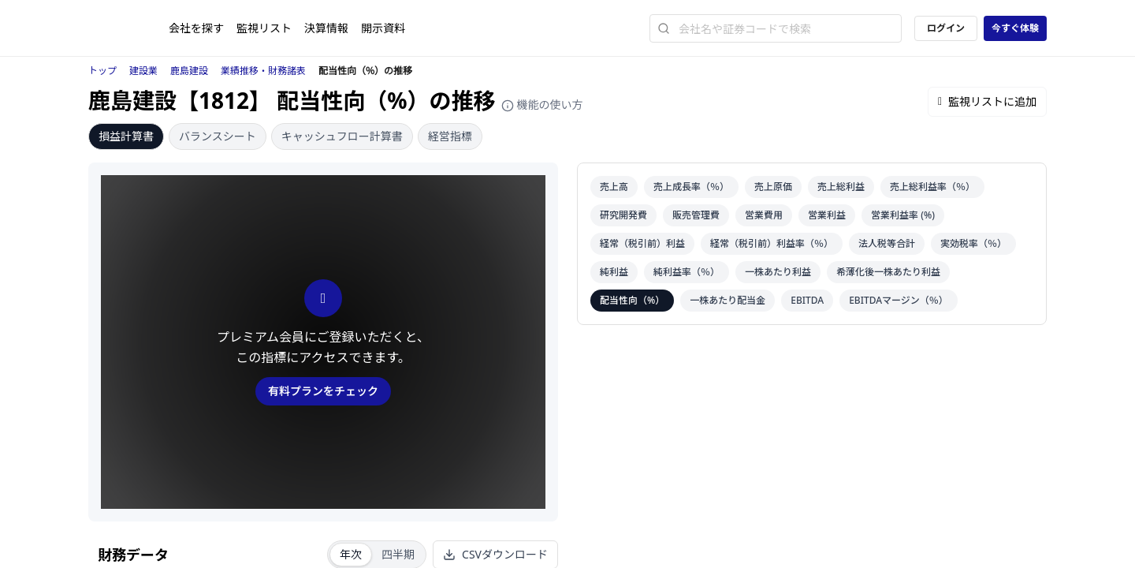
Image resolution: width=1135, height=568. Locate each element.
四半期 (398, 554)
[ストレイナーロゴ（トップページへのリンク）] (128, 28)
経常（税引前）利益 (642, 243)
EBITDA (807, 300)
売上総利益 (841, 186)
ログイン (946, 28)
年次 (351, 554)
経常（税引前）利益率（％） (771, 243)
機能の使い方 (542, 104)
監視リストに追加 (987, 101)
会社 (196, 28)
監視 (264, 28)
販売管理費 (696, 215)
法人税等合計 (886, 243)
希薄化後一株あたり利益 (888, 271)
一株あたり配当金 (727, 300)
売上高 (614, 186)
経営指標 (450, 136)
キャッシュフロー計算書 (342, 136)
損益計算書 (126, 136)
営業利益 (827, 215)
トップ (102, 70)
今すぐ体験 (1015, 28)
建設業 (143, 70)
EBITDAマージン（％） (898, 300)
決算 (326, 28)
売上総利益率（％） (932, 186)
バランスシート (217, 136)
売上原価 (773, 186)
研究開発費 (623, 215)
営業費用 (764, 215)
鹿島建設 (189, 70)
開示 (383, 28)
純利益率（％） (686, 271)
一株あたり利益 (778, 271)
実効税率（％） (973, 243)
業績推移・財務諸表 (263, 70)
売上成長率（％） (691, 186)
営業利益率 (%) (903, 215)
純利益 (614, 271)
